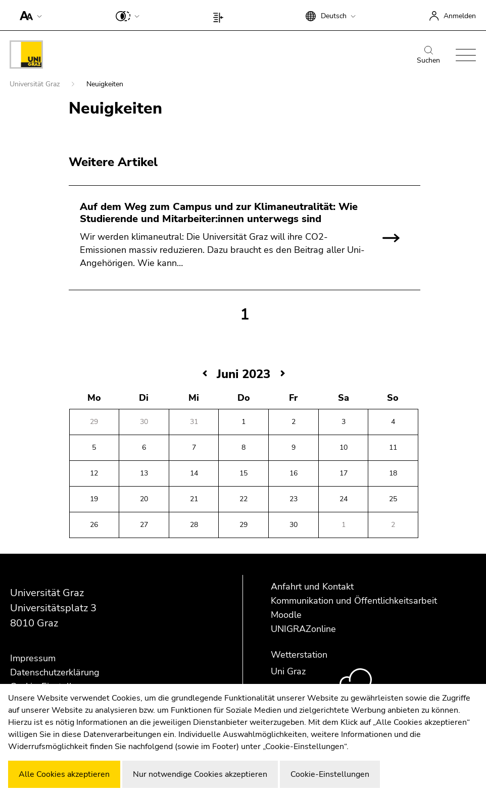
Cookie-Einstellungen (329, 774)
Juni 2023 (243, 374)
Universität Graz (36, 84)
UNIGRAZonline (303, 629)
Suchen (428, 55)
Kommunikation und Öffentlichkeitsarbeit (354, 601)
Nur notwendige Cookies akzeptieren (200, 774)
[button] (28, 15)
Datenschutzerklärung (55, 672)
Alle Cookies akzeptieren (64, 774)
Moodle (286, 615)
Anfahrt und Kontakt (312, 586)
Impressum (33, 658)
